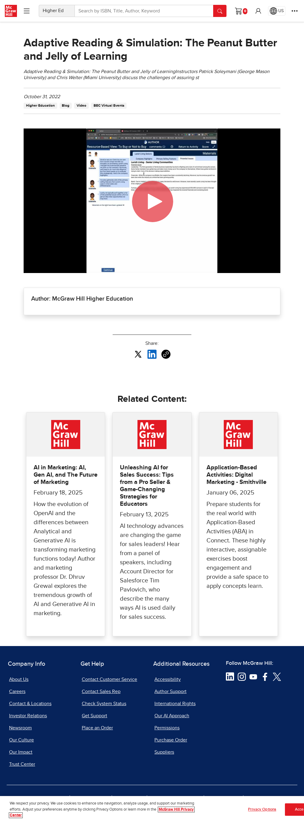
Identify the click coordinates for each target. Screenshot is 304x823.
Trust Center (22, 764)
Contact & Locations (30, 703)
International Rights (175, 703)
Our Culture (21, 740)
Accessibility (167, 679)
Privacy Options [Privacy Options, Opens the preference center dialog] (262, 809)
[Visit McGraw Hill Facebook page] (265, 676)
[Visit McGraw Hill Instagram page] (242, 676)
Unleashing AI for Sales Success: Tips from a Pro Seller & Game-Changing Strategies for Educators (147, 486)
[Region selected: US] (277, 11)
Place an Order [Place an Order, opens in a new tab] (97, 727)
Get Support (94, 715)
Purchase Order (170, 740)
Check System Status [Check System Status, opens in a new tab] (104, 703)
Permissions (167, 727)
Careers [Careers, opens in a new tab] (17, 691)
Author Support (170, 691)
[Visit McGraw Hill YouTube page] (253, 676)
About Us (18, 679)
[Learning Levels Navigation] (26, 11)
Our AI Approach (171, 715)
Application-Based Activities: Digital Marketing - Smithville (236, 475)
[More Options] (294, 11)
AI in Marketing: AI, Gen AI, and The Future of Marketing (65, 475)
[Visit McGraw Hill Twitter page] (277, 676)
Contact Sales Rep (101, 691)
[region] (152, 809)
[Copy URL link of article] (165, 354)
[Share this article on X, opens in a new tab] (138, 354)
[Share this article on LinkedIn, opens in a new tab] (152, 354)
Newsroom (20, 727)
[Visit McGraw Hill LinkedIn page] (230, 676)
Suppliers (164, 752)
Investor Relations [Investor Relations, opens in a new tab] (28, 715)
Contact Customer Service (109, 679)
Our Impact (20, 752)
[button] (258, 11)
